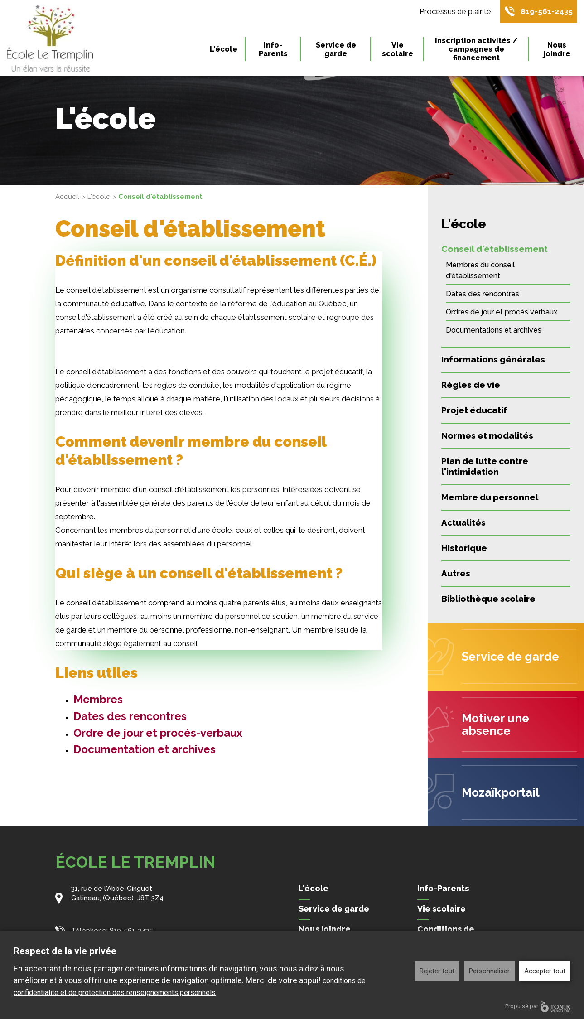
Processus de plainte (455, 11)
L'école (223, 49)
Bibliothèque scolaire (488, 599)
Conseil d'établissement (494, 249)
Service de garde (336, 49)
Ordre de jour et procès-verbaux (157, 732)
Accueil (67, 197)
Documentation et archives (144, 749)
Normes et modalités (487, 435)
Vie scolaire (397, 49)
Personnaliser (489, 971)
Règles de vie (470, 385)
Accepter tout (544, 971)
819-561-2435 (547, 11)
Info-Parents (273, 49)
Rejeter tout (437, 971)
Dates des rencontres (130, 716)
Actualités (463, 522)
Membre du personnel (489, 497)
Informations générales (493, 359)
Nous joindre (556, 49)
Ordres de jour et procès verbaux (501, 312)
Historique (464, 548)
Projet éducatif (474, 410)
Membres (98, 699)
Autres (455, 573)
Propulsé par (537, 1006)
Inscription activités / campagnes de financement (476, 49)
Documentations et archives (493, 330)
